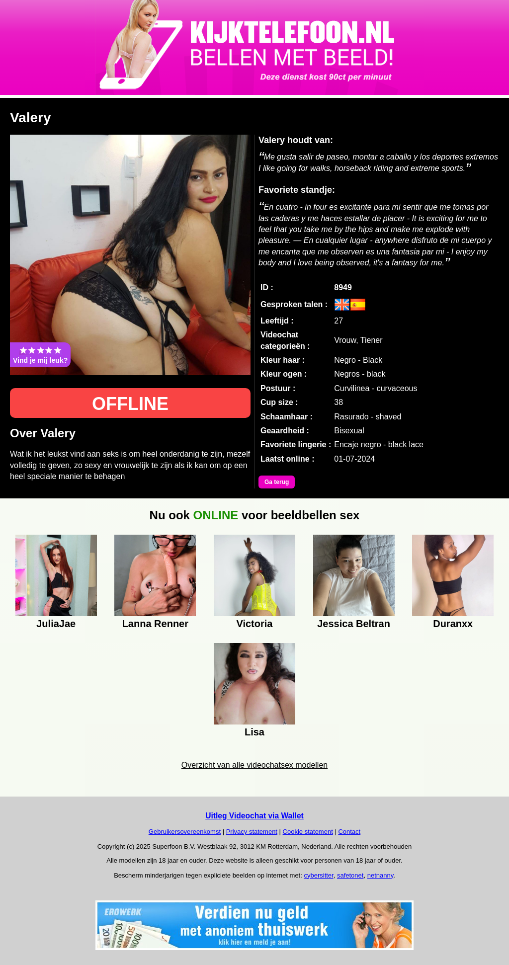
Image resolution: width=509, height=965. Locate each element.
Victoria (254, 623)
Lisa (254, 731)
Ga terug (276, 482)
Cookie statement (308, 831)
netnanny (380, 875)
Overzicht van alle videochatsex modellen (254, 765)
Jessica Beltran (353, 623)
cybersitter (318, 875)
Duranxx (453, 623)
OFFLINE (130, 404)
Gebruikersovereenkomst (185, 831)
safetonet (350, 875)
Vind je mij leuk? (40, 354)
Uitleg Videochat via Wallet (254, 815)
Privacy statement (251, 831)
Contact (349, 831)
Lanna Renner (155, 623)
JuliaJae (56, 623)
